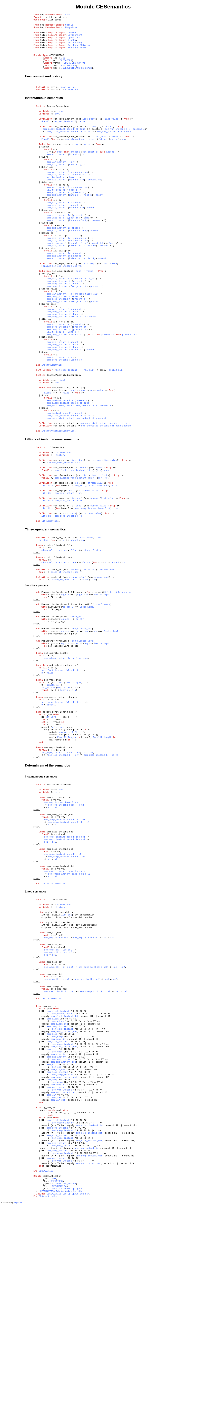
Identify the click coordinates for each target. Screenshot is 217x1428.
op (60, 255)
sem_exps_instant (64, 309)
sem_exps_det (55, 1116)
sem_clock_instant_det (64, 1202)
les (75, 313)
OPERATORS (66, 69)
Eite (73, 395)
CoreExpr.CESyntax (79, 51)
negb (86, 227)
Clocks (72, 45)
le (69, 252)
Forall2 (46, 139)
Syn (75, 1412)
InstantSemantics (57, 121)
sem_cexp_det (55, 1151)
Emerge (74, 337)
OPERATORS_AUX (72, 72)
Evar (71, 191)
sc (83, 203)
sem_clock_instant (54, 148)
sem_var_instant (63, 139)
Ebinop (73, 288)
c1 (86, 279)
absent (127, 151)
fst (100, 160)
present (137, 148)
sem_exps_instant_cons (58, 885)
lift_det (66, 1080)
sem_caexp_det (55, 1166)
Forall (45, 160)
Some (71, 206)
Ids (58, 1412)
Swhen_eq (46, 194)
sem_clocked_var (63, 553)
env (53, 100)
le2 (70, 282)
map (59, 813)
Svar (44, 182)
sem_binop (53, 285)
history (55, 103)
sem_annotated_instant (66, 459)
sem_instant (54, 474)
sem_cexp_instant (62, 319)
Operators (74, 42)
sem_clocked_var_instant (68, 145)
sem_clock (53, 1205)
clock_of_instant (61, 635)
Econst (73, 179)
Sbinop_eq (47, 273)
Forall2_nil (115, 437)
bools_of (56, 682)
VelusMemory (75, 48)
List (68, 15)
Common (72, 36)
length (51, 810)
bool (61, 127)
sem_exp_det (54, 1102)
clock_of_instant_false (58, 644)
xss (76, 676)
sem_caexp (59, 598)
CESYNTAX (66, 75)
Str (80, 1412)
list (85, 136)
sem (123, 699)
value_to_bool (60, 685)
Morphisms (71, 30)
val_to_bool (54, 206)
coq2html (18, 1424)
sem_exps (58, 589)
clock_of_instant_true (58, 658)
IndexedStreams (77, 54)
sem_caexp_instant (64, 504)
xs (79, 139)
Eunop (72, 258)
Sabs (44, 483)
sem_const (88, 176)
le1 (70, 279)
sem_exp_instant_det (59, 941)
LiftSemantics (55, 528)
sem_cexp (58, 608)
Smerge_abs (48, 358)
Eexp (73, 425)
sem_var (51, 1296)
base (53, 127)
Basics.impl (101, 702)
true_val (90, 328)
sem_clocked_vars (64, 562)
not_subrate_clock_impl (63, 786)
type (78, 807)
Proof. (37, 653)
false (87, 151)
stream (69, 103)
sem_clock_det (59, 1211)
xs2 (95, 1108)
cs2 (83, 992)
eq (77, 746)
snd (112, 160)
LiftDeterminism (57, 1062)
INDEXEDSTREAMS (70, 78)
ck (77, 148)
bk (52, 535)
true (82, 148)
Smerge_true (48, 322)
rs (91, 685)
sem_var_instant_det (63, 1293)
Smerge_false (49, 340)
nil (86, 437)
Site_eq (46, 376)
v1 (78, 947)
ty (79, 191)
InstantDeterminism (59, 926)
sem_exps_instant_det (60, 982)
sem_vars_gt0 (52, 804)
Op (83, 72)
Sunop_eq (46, 246)
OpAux (88, 78)
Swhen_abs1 (48, 212)
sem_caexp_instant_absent (60, 825)
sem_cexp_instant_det (60, 1003)
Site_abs (46, 398)
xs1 (66, 1108)
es (78, 891)
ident (92, 136)
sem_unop (52, 255)
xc (105, 160)
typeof (71, 255)
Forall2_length (66, 873)
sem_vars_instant (64, 136)
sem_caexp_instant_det (61, 1024)
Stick (44, 468)
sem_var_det (58, 1302)
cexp (78, 319)
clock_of (56, 673)
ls (74, 813)
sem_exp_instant (62, 166)
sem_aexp (58, 571)
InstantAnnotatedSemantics (63, 443)
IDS (63, 66)
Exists (86, 665)
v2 (82, 950)
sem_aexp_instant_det (60, 962)
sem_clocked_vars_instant (69, 157)
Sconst (45, 169)
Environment (75, 39)
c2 (86, 282)
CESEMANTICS (56, 63)
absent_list (91, 650)
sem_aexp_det (55, 1137)
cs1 (83, 989)
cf (85, 389)
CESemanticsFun (52, 1393)
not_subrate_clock (55, 772)
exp (76, 166)
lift (44, 574)
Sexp (44, 416)
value (71, 100)
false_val (91, 346)
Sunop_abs (47, 261)
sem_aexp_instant (64, 501)
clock (109, 145)
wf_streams (58, 861)
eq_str (65, 702)
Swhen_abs (47, 230)
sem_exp (58, 580)
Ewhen (72, 209)
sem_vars (58, 544)
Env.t (63, 100)
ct (85, 386)
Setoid (69, 27)
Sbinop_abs (48, 291)
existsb (43, 638)
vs (83, 139)
